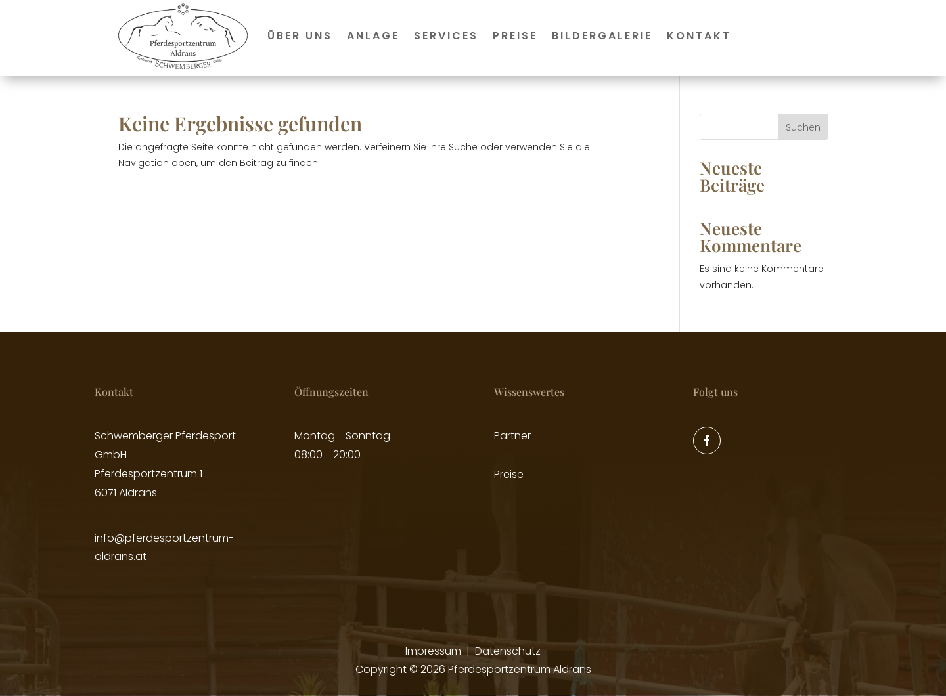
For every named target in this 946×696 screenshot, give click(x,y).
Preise (515, 35)
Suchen (803, 127)
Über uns (299, 35)
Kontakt (699, 35)
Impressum (433, 651)
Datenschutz (508, 651)
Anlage (373, 35)
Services (446, 35)
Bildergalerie (602, 35)
